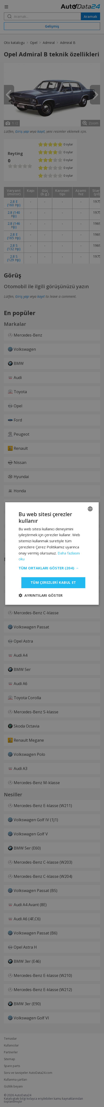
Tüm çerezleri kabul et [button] (53, 582)
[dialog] (52, 553)
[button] (52, 568)
